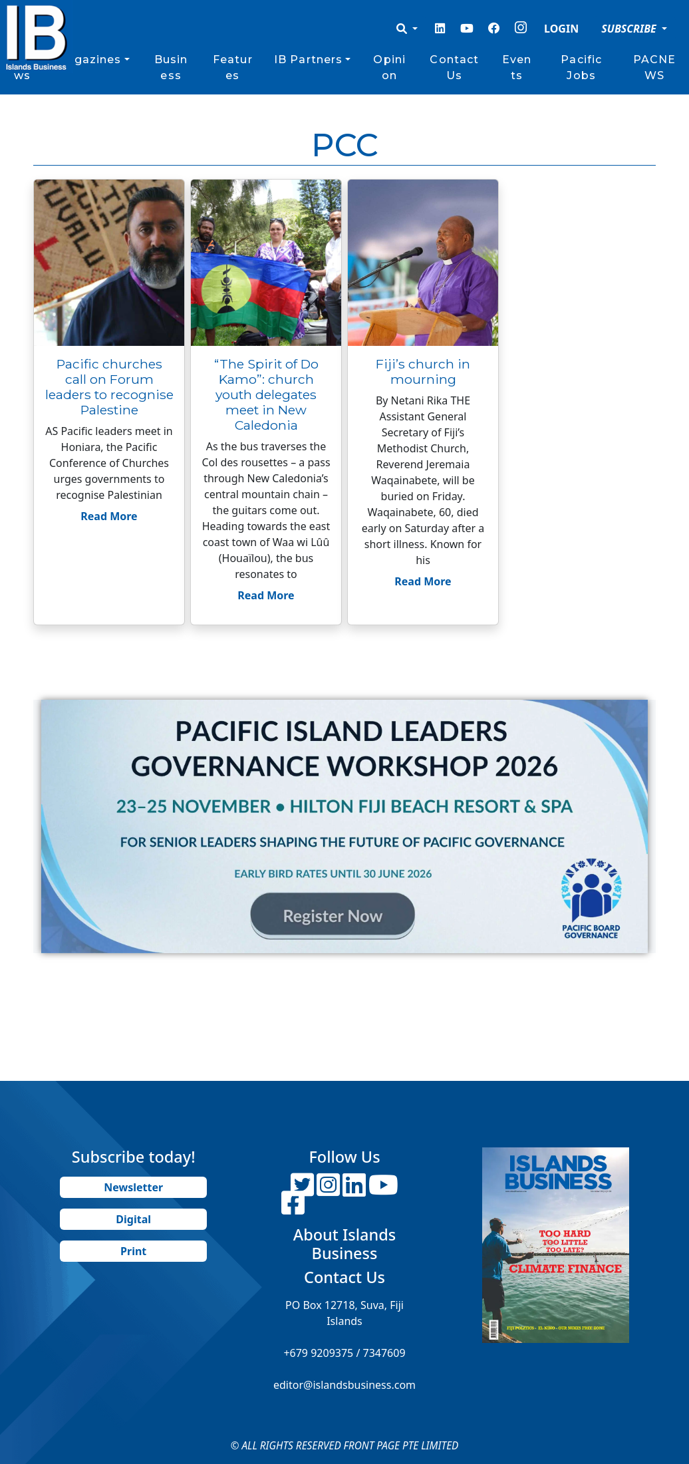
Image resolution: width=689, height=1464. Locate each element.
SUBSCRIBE (630, 28)
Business (171, 67)
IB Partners (308, 59)
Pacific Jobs (581, 67)
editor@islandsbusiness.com (344, 1385)
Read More (108, 516)
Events (516, 67)
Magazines (88, 59)
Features (233, 67)
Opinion (389, 67)
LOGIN (561, 28)
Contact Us (454, 67)
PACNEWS (654, 67)
